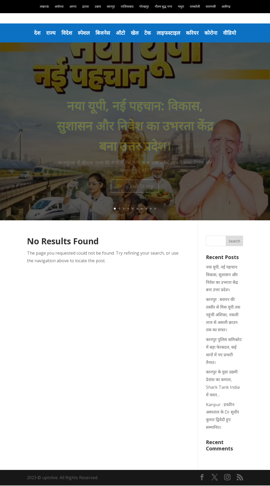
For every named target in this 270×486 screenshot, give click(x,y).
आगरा (72, 7)
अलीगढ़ (225, 7)
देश (33, 33)
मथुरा (181, 7)
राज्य (48, 33)
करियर (194, 33)
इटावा (85, 7)
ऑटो (120, 33)
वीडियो (233, 33)
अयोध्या (59, 7)
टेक (148, 33)
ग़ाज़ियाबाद (127, 7)
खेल (135, 33)
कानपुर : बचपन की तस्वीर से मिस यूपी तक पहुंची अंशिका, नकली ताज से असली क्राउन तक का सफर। (223, 315)
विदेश (64, 33)
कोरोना (214, 33)
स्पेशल (81, 33)
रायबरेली (195, 7)
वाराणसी (211, 7)
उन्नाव (98, 7)
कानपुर (111, 7)
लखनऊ (44, 7)
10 (155, 209)
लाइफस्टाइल (170, 33)
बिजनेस (101, 33)
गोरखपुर (144, 7)
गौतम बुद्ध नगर (163, 7)
